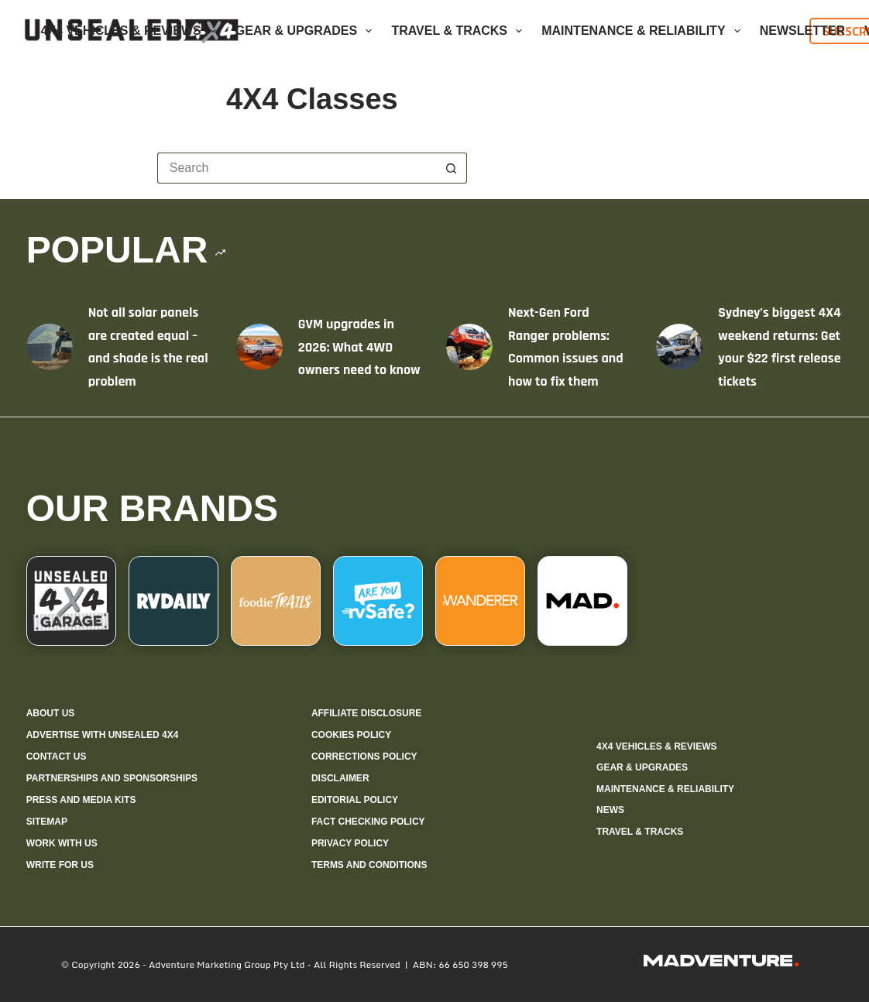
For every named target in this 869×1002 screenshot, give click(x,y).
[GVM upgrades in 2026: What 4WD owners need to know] (259, 347)
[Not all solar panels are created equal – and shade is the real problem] (49, 347)
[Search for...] (296, 168)
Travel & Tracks (459, 31)
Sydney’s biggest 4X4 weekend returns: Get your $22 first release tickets (779, 347)
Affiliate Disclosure (366, 713)
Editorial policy (354, 799)
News (610, 810)
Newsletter (802, 30)
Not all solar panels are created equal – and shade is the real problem (148, 347)
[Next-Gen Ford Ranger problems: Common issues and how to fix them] (469, 347)
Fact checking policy (368, 821)
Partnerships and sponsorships (112, 778)
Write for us (60, 865)
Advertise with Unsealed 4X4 (102, 734)
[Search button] (451, 168)
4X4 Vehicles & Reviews (131, 31)
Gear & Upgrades (307, 31)
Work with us (62, 843)
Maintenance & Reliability (644, 31)
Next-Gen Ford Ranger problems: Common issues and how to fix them (565, 347)
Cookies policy (351, 734)
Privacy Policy (350, 843)
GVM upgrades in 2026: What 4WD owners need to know (359, 347)
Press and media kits (81, 799)
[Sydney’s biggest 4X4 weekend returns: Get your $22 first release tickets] (679, 347)
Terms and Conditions (369, 865)
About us (50, 713)
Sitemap (46, 821)
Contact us (56, 756)
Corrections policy (364, 756)
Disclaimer (340, 778)
